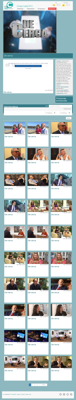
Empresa (42, 9)
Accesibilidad (6, 394)
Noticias (20, 9)
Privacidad (13, 394)
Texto (47, 106)
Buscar (68, 118)
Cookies (23, 394)
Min (43, 113)
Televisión (31, 9)
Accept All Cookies (28, 68)
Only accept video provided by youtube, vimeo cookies (28, 65)
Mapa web (28, 394)
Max (58, 113)
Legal (18, 394)
